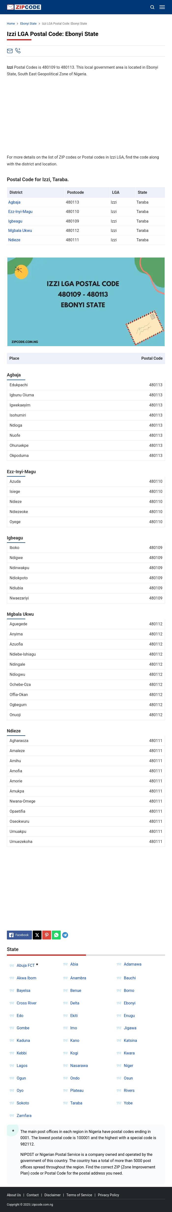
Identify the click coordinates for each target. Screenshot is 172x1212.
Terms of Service (79, 1195)
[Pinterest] (46, 935)
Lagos (22, 1065)
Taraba (76, 1103)
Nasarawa (79, 1065)
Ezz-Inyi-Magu (20, 211)
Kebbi (22, 1053)
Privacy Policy (108, 1195)
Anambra (78, 978)
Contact (33, 1195)
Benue (75, 990)
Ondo (75, 1078)
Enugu (129, 1015)
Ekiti (74, 1015)
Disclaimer (52, 1195)
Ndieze (14, 240)
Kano (74, 1040)
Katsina (130, 1040)
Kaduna (23, 1040)
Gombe (23, 1028)
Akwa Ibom (26, 978)
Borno (129, 990)
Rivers (129, 1090)
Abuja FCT (26, 965)
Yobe (128, 1103)
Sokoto (23, 1103)
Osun (128, 1078)
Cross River (27, 1003)
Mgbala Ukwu (20, 230)
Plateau (77, 1090)
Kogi (74, 1053)
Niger (128, 1065)
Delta (74, 1003)
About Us (14, 1195)
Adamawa (133, 964)
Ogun (21, 1078)
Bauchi (130, 978)
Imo (73, 1028)
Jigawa (130, 1028)
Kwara (129, 1053)
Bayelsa (23, 990)
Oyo (20, 1090)
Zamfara (24, 1115)
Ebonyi (130, 1003)
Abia (74, 964)
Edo (20, 1015)
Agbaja (14, 202)
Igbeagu (15, 221)
